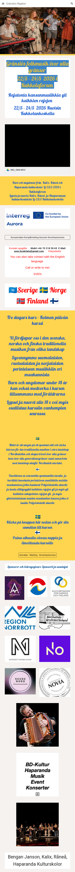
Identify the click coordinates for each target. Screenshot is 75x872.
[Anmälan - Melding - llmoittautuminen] (38, 555)
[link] (37, 148)
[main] (37, 74)
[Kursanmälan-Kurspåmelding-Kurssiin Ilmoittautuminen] (37, 237)
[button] (3, 3)
